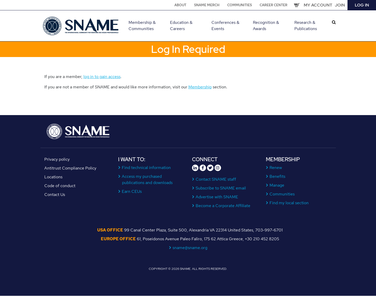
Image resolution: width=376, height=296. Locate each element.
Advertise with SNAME (217, 197)
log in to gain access (101, 76)
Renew (276, 167)
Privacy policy (57, 159)
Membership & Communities (142, 25)
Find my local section (289, 203)
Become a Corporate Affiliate (223, 205)
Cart (297, 5)
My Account (318, 5)
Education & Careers (181, 25)
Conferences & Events (225, 25)
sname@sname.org (190, 247)
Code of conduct (59, 185)
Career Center (273, 5)
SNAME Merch (206, 5)
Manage (277, 185)
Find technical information (146, 167)
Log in (362, 5)
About (180, 5)
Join (340, 5)
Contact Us (54, 194)
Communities (239, 5)
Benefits (277, 176)
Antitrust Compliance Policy (70, 168)
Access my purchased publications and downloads (147, 179)
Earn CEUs (132, 191)
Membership (200, 87)
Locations (53, 177)
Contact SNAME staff (216, 179)
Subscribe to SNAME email (221, 188)
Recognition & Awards (266, 25)
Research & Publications (305, 25)
